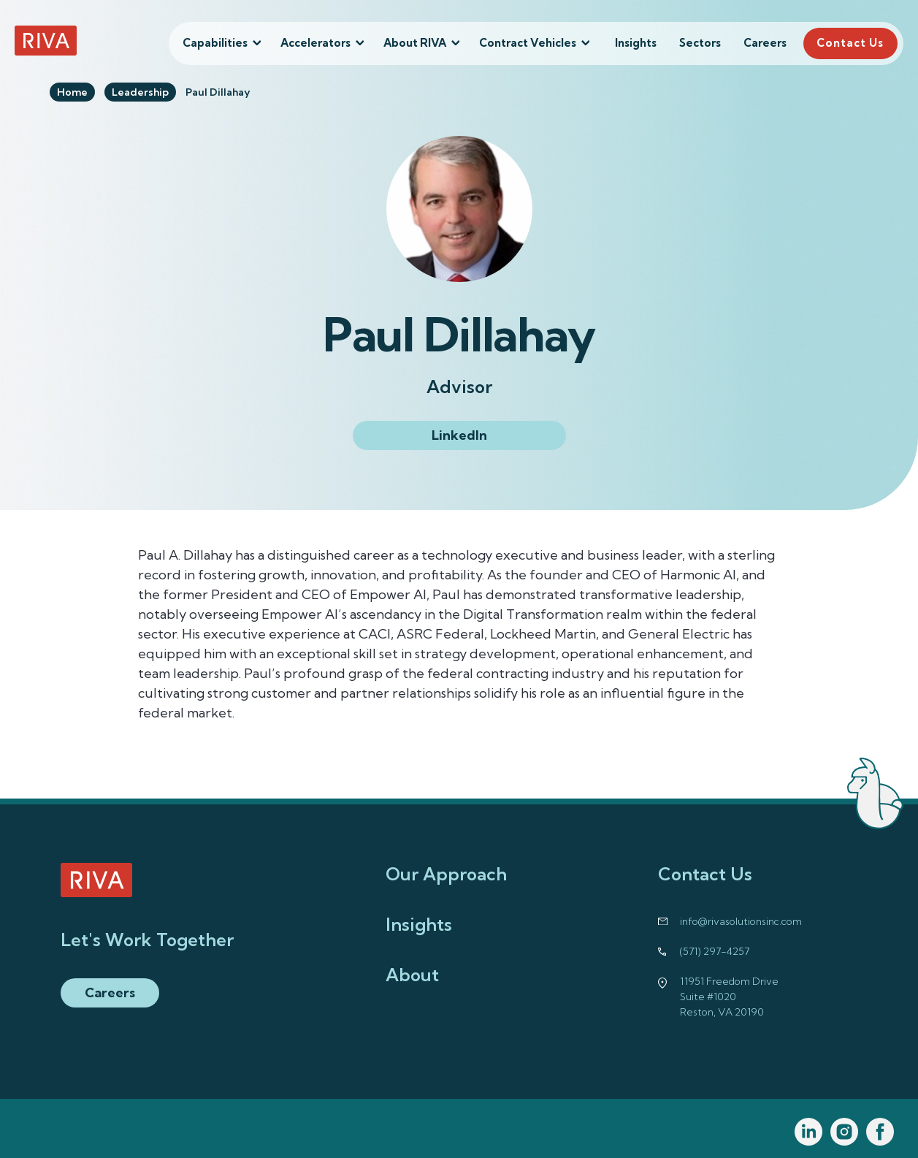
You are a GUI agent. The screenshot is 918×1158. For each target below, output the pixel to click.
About (412, 975)
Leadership (140, 92)
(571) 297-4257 (714, 951)
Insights (636, 43)
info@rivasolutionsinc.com (741, 921)
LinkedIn (459, 435)
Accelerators (315, 43)
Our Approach (446, 874)
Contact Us (850, 43)
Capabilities (215, 43)
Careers (765, 43)
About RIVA (414, 43)
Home (72, 92)
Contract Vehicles (527, 43)
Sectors (700, 43)
